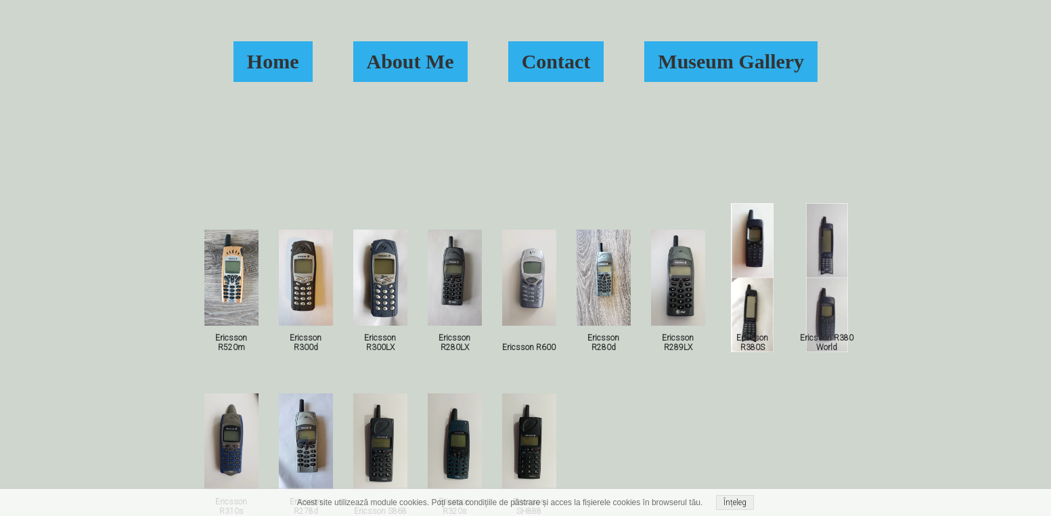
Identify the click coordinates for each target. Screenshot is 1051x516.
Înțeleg (734, 502)
